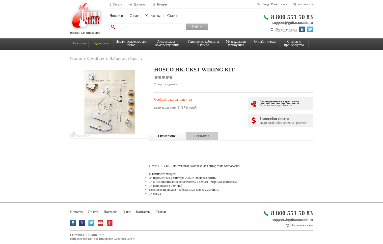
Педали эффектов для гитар (131, 43)
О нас (134, 16)
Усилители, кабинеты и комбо (203, 43)
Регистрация (279, 4)
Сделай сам (101, 43)
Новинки (79, 43)
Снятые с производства (294, 43)
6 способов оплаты (274, 119)
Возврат (162, 4)
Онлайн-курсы (265, 41)
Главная (76, 59)
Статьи (172, 16)
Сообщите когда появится (173, 99)
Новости (116, 16)
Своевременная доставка (279, 101)
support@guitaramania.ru (292, 22)
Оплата (117, 4)
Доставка (139, 4)
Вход (266, 4)
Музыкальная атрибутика (236, 43)
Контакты (153, 16)
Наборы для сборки (123, 59)
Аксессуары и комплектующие (167, 43)
